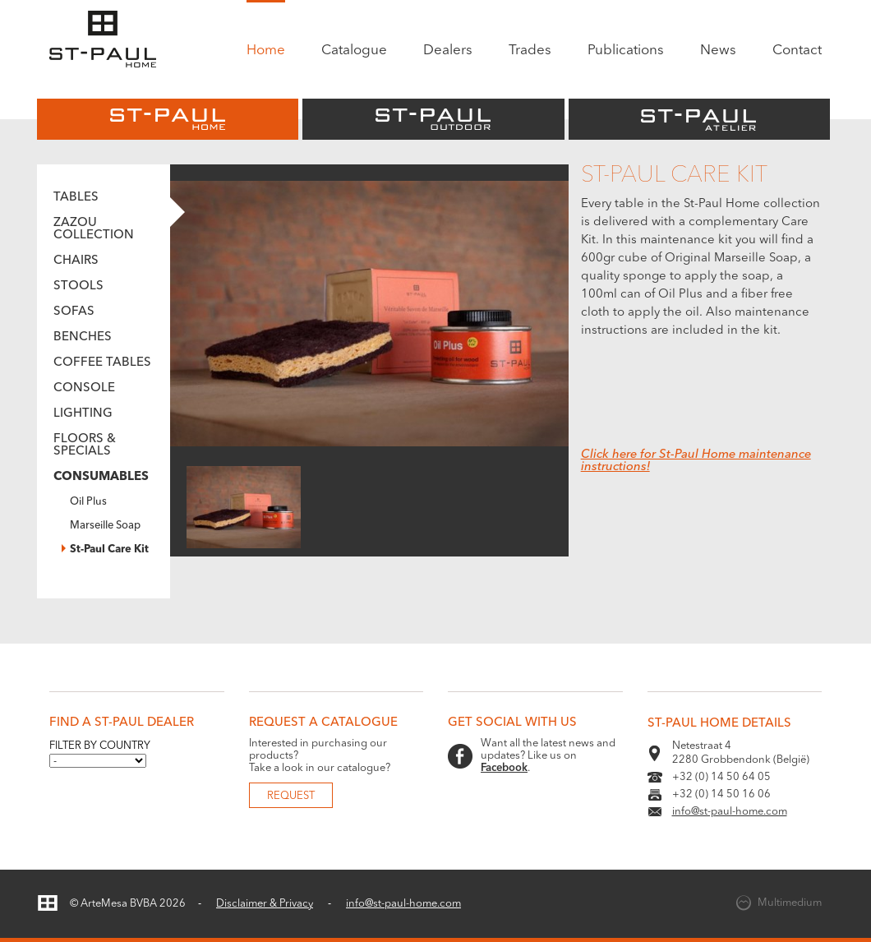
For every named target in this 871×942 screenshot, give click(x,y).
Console (84, 388)
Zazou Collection (93, 229)
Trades (530, 51)
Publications (626, 51)
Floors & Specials (84, 445)
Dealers (447, 51)
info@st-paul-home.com (729, 811)
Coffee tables (102, 363)
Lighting (83, 414)
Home (266, 51)
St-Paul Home (167, 119)
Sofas (73, 312)
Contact (797, 51)
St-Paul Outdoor (433, 119)
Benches (82, 337)
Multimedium (790, 903)
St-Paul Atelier (699, 119)
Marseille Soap (105, 525)
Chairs (76, 261)
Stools (78, 286)
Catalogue (354, 51)
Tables (76, 198)
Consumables (101, 477)
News (718, 51)
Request (291, 796)
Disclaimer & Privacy (264, 903)
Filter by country (99, 746)
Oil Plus (88, 501)
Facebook (504, 768)
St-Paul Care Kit (109, 549)
